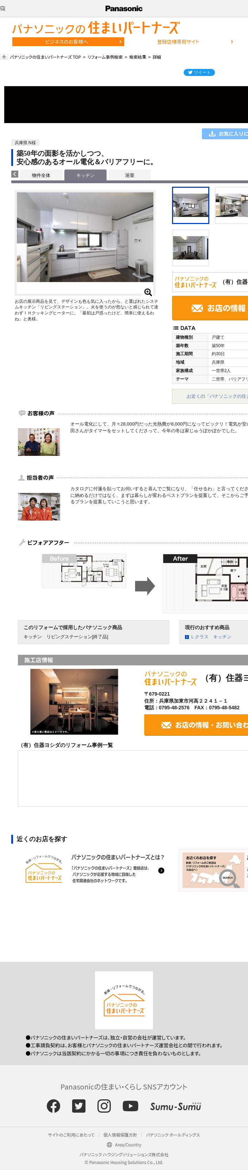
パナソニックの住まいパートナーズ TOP (45, 57)
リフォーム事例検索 (105, 57)
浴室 (129, 175)
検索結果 (137, 57)
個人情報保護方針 (120, 1135)
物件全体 (41, 175)
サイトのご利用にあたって (71, 1135)
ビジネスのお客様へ (66, 41)
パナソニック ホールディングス (173, 1135)
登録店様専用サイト (178, 41)
